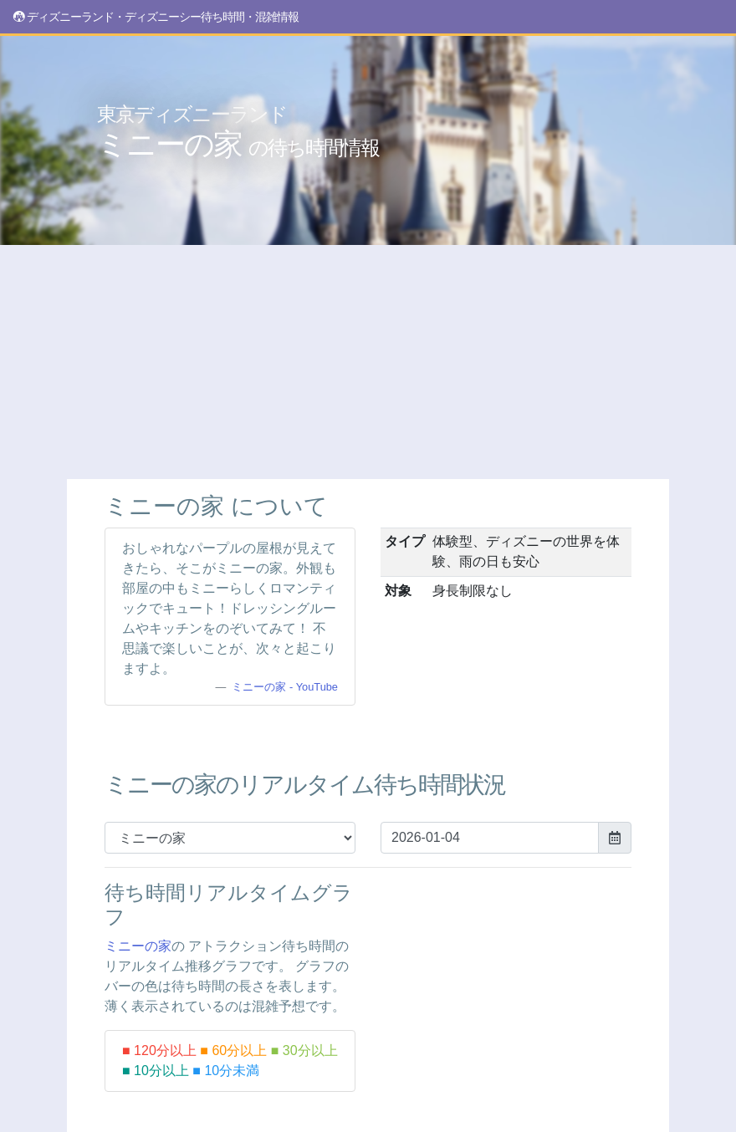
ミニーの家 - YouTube (285, 687)
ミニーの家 (238, 132)
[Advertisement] (368, 362)
